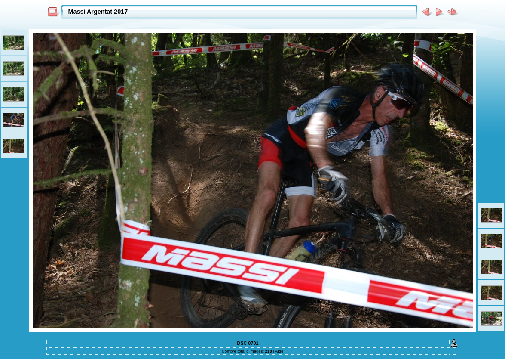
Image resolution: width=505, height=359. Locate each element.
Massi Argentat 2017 (98, 11)
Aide (279, 351)
